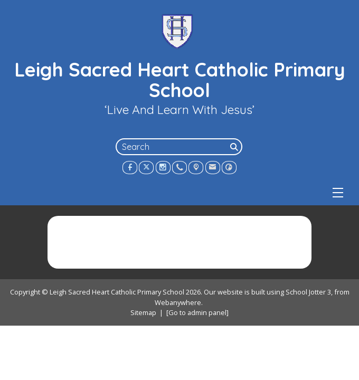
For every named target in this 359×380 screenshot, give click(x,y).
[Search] (235, 146)
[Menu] (338, 192)
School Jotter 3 (308, 292)
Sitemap (143, 312)
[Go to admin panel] (197, 312)
